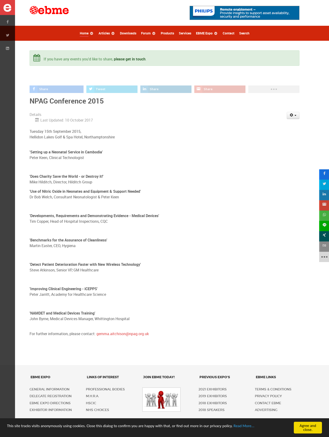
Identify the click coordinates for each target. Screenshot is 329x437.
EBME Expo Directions (50, 403)
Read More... (243, 425)
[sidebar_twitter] (324, 185)
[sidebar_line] (324, 226)
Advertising (266, 410)
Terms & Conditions (273, 389)
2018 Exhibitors (213, 403)
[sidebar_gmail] (324, 205)
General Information (49, 389)
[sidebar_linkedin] (324, 195)
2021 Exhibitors (213, 389)
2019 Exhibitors (213, 396)
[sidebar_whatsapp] (324, 216)
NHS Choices (97, 410)
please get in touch (129, 59)
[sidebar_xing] (324, 236)
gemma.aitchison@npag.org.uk (122, 334)
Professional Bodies (105, 389)
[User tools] (293, 115)
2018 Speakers (212, 410)
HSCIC (91, 403)
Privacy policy (268, 396)
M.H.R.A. (92, 396)
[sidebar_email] (324, 246)
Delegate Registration (51, 396)
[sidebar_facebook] (324, 174)
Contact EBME (268, 403)
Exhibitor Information (51, 410)
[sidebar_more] (324, 257)
